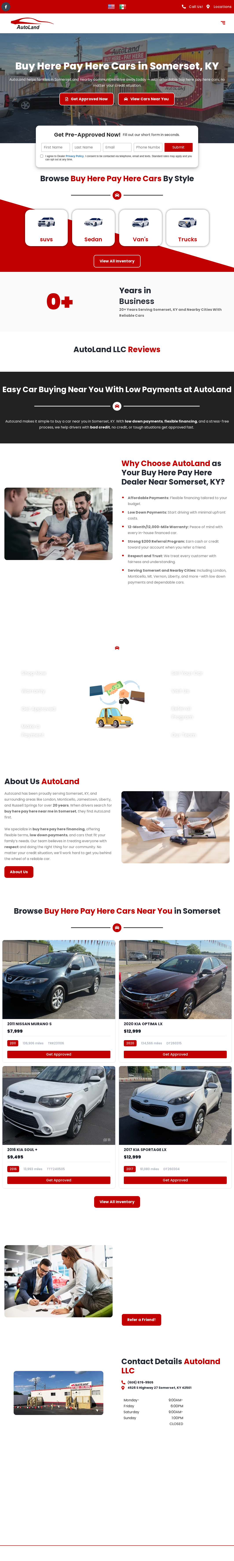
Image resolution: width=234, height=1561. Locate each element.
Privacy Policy (75, 156)
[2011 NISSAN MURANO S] (58, 1006)
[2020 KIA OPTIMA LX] (175, 1006)
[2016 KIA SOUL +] (58, 1138)
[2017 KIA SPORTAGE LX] (175, 1138)
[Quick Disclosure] (41, 156)
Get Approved (58, 1062)
